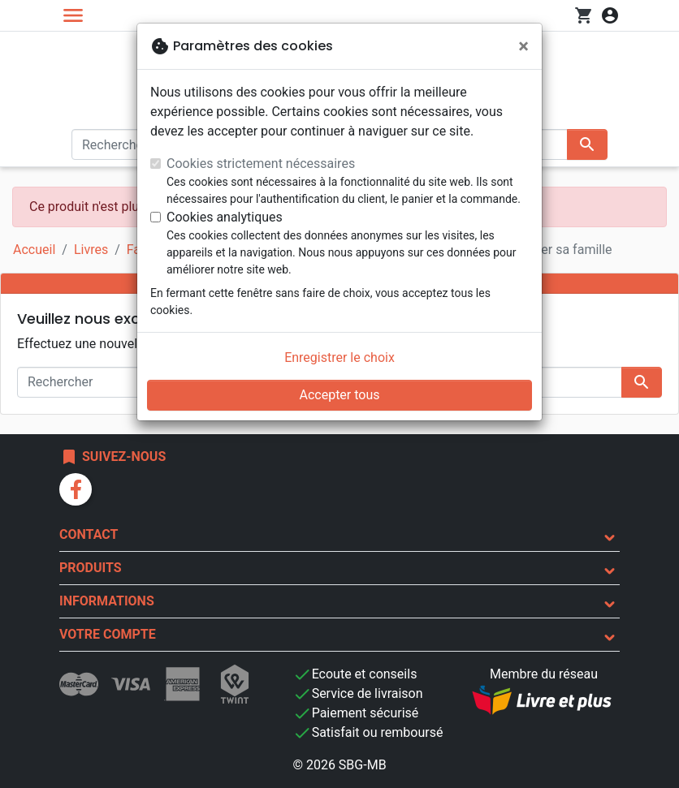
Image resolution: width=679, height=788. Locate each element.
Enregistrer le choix (339, 357)
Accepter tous (339, 395)
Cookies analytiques (225, 217)
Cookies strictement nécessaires (261, 163)
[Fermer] (523, 46)
